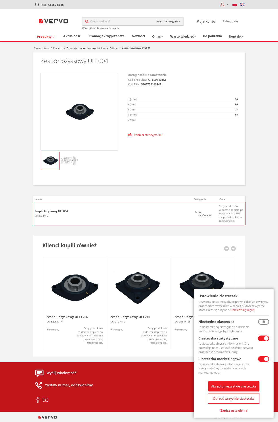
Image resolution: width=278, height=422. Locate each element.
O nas (156, 37)
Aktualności (72, 36)
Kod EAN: (134, 84)
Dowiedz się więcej (242, 310)
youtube (45, 400)
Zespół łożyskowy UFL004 (51, 211)
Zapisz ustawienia (233, 410)
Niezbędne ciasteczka (216, 321)
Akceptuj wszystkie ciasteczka (233, 386)
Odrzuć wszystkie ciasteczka (234, 398)
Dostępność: (136, 75)
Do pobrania (212, 36)
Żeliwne (114, 48)
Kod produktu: (138, 80)
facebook (38, 400)
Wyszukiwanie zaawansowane (100, 28)
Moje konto (205, 21)
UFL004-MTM (41, 216)
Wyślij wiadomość (61, 373)
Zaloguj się (230, 21)
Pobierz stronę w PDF (145, 135)
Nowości (138, 36)
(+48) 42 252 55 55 (52, 5)
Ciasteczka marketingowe (219, 359)
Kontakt (235, 37)
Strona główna (41, 48)
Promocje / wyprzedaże (107, 36)
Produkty (44, 37)
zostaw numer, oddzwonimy (69, 385)
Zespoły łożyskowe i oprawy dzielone (86, 48)
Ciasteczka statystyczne (218, 338)
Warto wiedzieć (182, 37)
